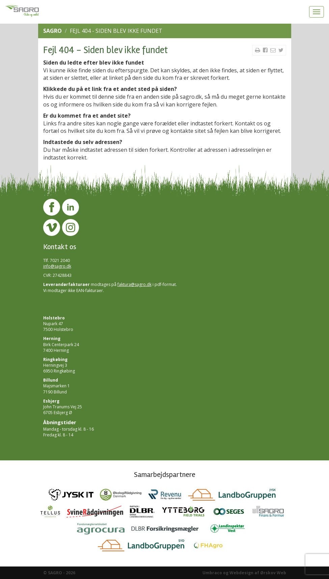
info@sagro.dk (57, 266)
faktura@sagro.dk (134, 284)
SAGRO (52, 30)
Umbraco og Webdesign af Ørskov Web (244, 573)
